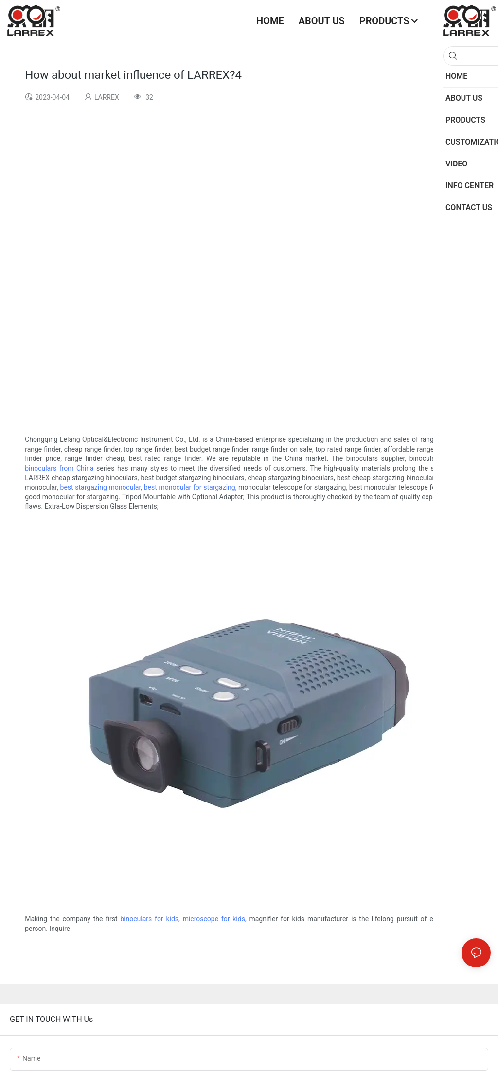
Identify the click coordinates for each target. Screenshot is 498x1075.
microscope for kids (214, 919)
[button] (483, 21)
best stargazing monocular (100, 487)
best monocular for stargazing (189, 487)
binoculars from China (59, 468)
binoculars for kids (149, 919)
